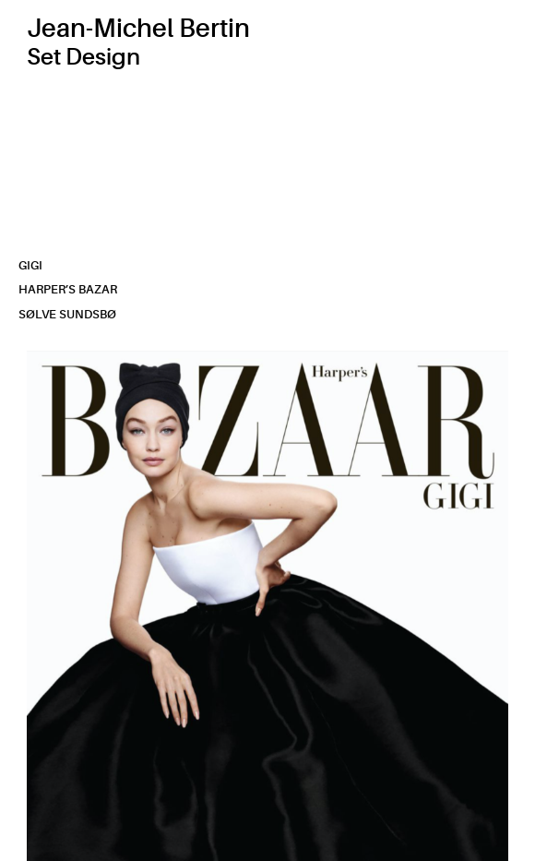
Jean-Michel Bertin (138, 28)
